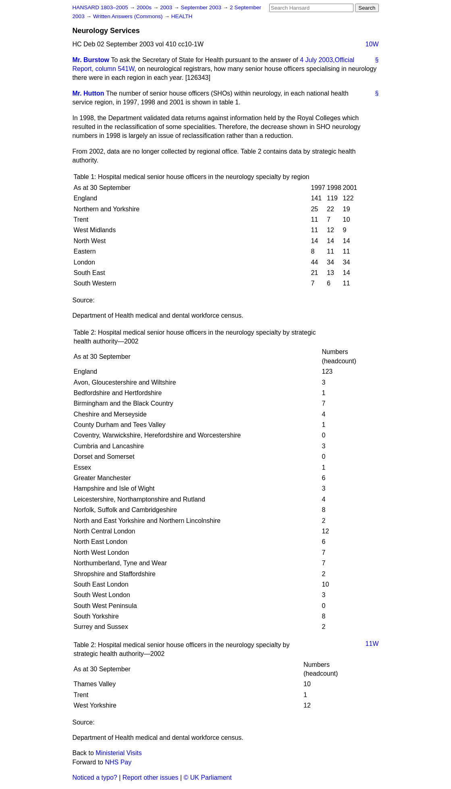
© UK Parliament (208, 777)
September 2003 (202, 7)
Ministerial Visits (118, 752)
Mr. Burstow (91, 59)
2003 (167, 7)
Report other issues (151, 777)
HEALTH (182, 16)
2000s (145, 7)
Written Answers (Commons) (128, 16)
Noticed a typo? (95, 777)
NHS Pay (118, 762)
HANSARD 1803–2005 (100, 7)
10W (372, 44)
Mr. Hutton (88, 93)
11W (372, 643)
